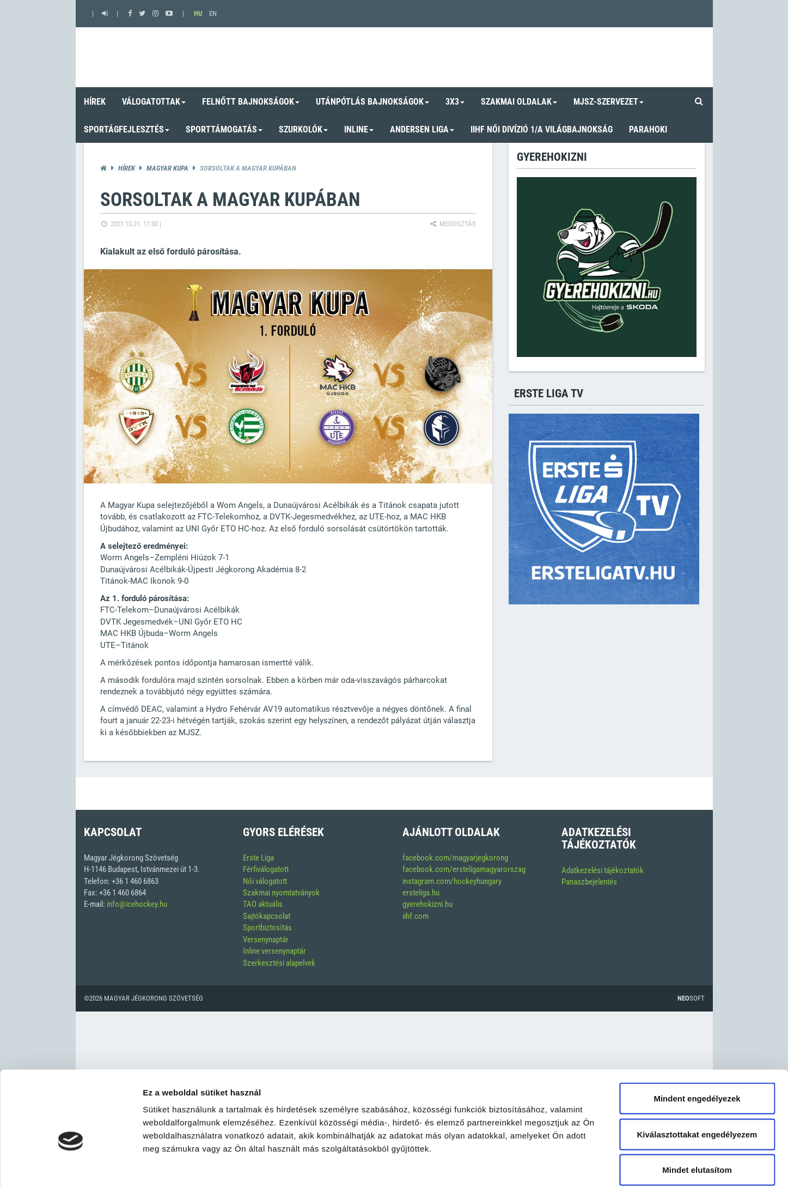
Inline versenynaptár (274, 951)
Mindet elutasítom (697, 1115)
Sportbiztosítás (267, 927)
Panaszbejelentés (589, 882)
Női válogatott (265, 881)
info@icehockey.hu (137, 904)
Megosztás (452, 224)
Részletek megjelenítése (619, 1165)
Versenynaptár (266, 939)
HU (198, 13)
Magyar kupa (167, 168)
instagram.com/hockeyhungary (452, 881)
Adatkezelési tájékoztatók (602, 870)
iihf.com (415, 916)
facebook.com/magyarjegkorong (455, 858)
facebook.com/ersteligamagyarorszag (464, 869)
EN (213, 13)
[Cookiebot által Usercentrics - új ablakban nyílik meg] (70, 1166)
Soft (691, 998)
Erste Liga (258, 858)
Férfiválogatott (266, 869)
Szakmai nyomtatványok (281, 893)
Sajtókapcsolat (266, 916)
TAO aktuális (263, 904)
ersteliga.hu (420, 893)
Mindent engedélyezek (696, 1044)
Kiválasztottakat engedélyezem (697, 1080)
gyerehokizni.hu (427, 904)
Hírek (126, 168)
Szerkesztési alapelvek (279, 963)
